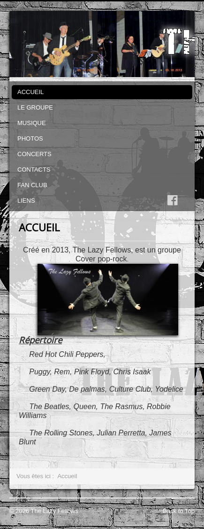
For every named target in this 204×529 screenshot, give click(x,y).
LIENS (26, 200)
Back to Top (179, 510)
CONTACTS (34, 169)
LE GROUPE (35, 107)
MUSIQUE (31, 122)
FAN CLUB (32, 185)
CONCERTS (34, 154)
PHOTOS (30, 138)
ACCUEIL (30, 91)
